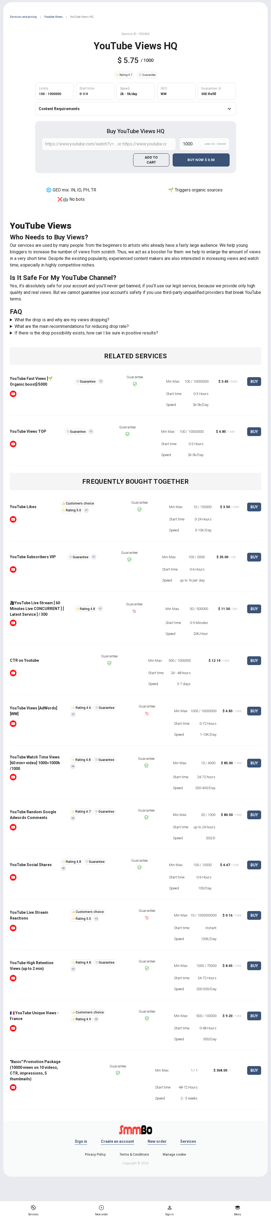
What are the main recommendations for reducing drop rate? (72, 326)
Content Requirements (136, 108)
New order (157, 1141)
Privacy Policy (95, 1154)
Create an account (117, 1141)
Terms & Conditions (134, 1154)
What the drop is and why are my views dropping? (62, 319)
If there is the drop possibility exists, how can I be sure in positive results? (86, 333)
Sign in (81, 1141)
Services (188, 1141)
